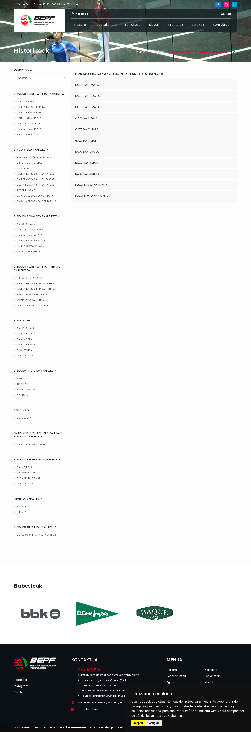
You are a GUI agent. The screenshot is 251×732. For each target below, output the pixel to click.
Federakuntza (105, 25)
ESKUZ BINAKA (25, 101)
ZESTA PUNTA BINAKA (29, 123)
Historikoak (157, 52)
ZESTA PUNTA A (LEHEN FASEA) (35, 184)
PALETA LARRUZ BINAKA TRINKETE (37, 288)
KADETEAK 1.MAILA (87, 85)
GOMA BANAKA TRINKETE (32, 299)
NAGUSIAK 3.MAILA (87, 174)
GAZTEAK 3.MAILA (86, 140)
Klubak (154, 25)
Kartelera (211, 670)
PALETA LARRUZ (26, 333)
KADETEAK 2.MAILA (87, 96)
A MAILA (22, 506)
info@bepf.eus (88, 709)
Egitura (171, 682)
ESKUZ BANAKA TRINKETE (32, 294)
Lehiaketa (132, 25)
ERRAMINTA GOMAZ (29, 478)
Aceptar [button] (138, 723)
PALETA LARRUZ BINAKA (31, 107)
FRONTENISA (24, 350)
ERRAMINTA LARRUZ (29, 472)
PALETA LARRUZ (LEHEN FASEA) (35, 173)
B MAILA (21, 512)
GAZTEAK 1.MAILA (86, 118)
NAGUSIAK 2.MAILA (87, 163)
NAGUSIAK (23, 395)
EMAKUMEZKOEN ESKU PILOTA (35, 195)
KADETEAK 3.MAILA (87, 107)
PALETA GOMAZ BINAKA (31, 112)
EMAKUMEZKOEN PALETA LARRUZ (36, 201)
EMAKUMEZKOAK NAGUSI (32, 444)
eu (229, 14)
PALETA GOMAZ (26, 344)
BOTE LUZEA (24, 417)
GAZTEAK (22, 384)
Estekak (198, 25)
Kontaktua (221, 25)
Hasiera (80, 25)
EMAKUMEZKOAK (27, 389)
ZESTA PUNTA (25, 355)
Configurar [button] (153, 723)
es (223, 14)
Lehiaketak (212, 676)
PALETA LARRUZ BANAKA (31, 240)
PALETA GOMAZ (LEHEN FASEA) (35, 179)
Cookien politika (110, 727)
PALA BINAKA (24, 134)
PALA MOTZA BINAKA (29, 129)
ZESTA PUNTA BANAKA (30, 229)
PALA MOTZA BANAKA (29, 235)
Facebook (21, 680)
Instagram (21, 686)
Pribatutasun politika (82, 727)
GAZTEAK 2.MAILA (86, 129)
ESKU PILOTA (24, 467)
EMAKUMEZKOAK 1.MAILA (91, 185)
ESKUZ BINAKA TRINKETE (31, 277)
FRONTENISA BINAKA (29, 118)
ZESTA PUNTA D (26, 190)
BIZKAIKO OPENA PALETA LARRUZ (36, 534)
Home (140, 52)
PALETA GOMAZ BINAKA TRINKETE (37, 283)
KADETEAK (23, 378)
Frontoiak (175, 25)
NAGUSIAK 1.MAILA (87, 152)
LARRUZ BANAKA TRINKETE (32, 305)
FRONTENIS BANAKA (29, 251)
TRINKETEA (23, 168)
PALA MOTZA (24, 339)
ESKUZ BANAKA (26, 224)
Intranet (79, 14)
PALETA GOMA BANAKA (30, 246)
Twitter (19, 692)
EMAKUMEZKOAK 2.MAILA (91, 196)
